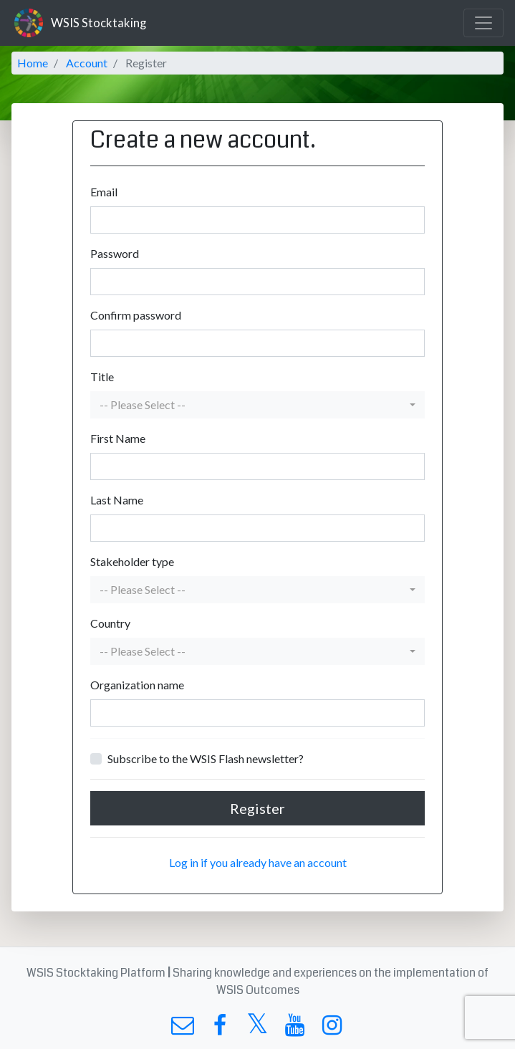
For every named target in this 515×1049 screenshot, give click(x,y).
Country (110, 623)
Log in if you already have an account (258, 862)
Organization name (137, 684)
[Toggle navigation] (483, 23)
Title (102, 376)
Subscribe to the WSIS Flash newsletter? (205, 758)
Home (32, 63)
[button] (257, 404)
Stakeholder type (132, 561)
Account (86, 63)
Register (257, 808)
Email (103, 191)
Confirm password (135, 315)
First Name (117, 438)
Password (114, 253)
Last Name (116, 500)
